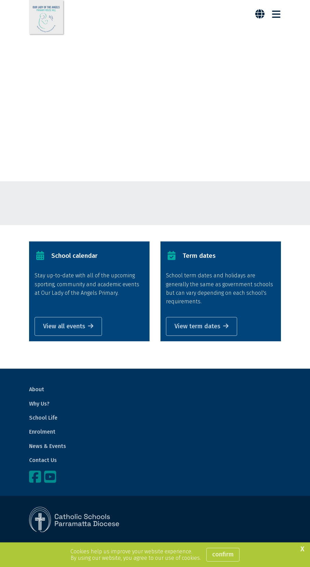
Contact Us (43, 460)
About (36, 389)
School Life (43, 417)
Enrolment (42, 431)
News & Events (47, 446)
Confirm (223, 554)
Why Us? (39, 403)
